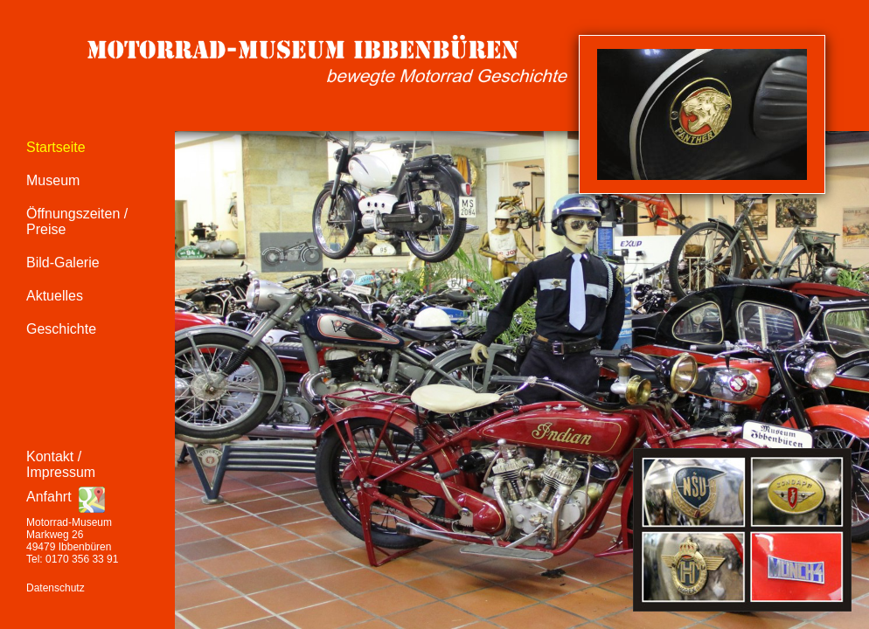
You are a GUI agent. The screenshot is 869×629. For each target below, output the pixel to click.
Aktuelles (54, 295)
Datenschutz (55, 588)
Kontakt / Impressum (60, 464)
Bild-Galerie (63, 262)
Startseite (56, 147)
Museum (53, 180)
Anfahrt (49, 496)
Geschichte (61, 328)
